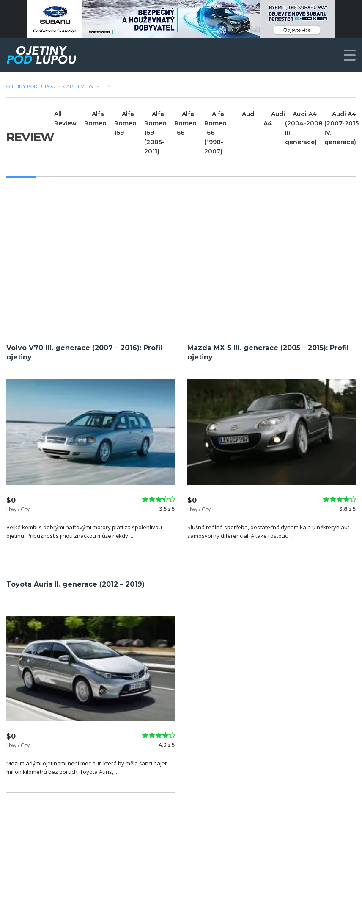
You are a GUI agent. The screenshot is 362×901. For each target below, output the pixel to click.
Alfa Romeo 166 (185, 123)
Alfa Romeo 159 (125, 123)
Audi (249, 114)
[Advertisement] (181, 258)
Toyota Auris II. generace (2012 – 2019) (75, 584)
